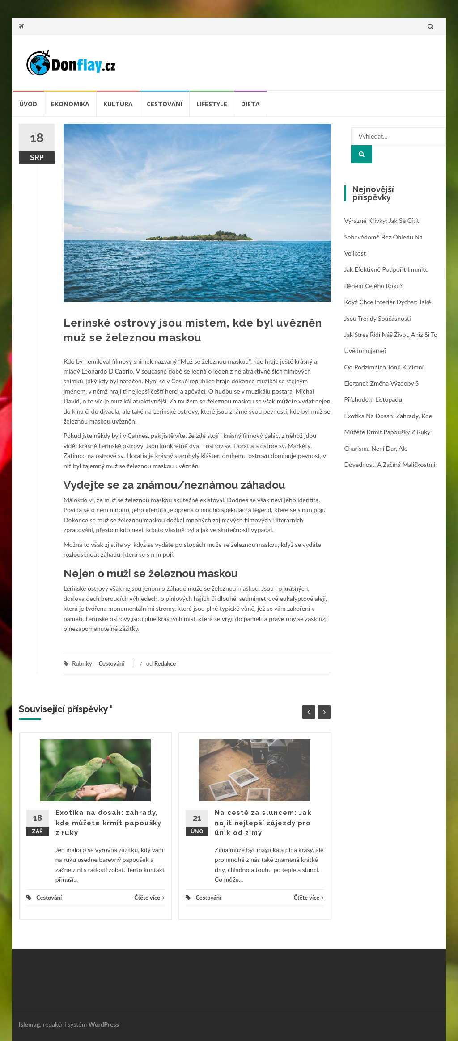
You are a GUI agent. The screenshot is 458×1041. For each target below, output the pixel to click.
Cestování (164, 104)
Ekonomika (70, 104)
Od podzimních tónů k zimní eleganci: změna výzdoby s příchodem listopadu (384, 383)
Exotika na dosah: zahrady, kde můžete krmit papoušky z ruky (108, 823)
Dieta (250, 104)
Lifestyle (211, 104)
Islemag (29, 1024)
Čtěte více (149, 897)
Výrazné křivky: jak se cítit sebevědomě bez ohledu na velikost (383, 237)
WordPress (104, 1024)
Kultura (118, 104)
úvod (28, 104)
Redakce (165, 663)
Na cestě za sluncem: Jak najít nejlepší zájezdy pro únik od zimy (263, 823)
